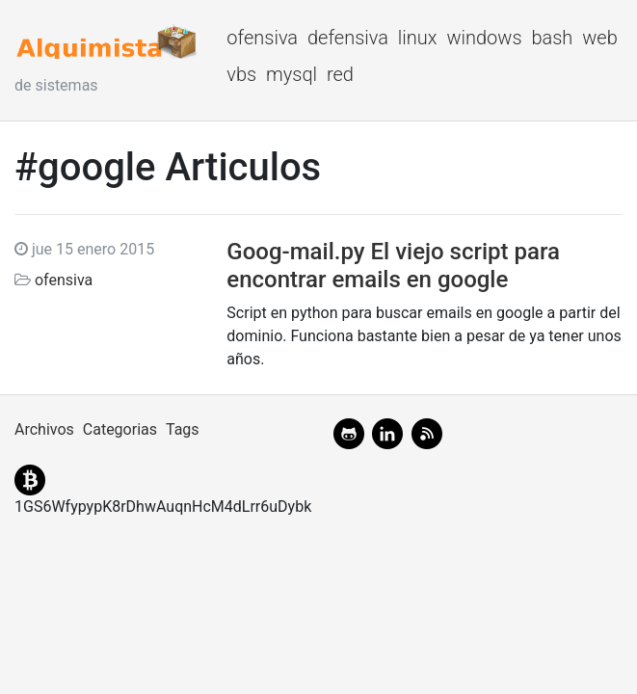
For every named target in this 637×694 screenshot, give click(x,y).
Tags (182, 429)
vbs (241, 74)
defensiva (347, 37)
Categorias (120, 429)
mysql (291, 74)
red (340, 74)
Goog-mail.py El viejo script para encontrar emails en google (393, 265)
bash (551, 37)
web (600, 37)
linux (418, 37)
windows (483, 37)
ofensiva (262, 37)
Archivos (44, 429)
